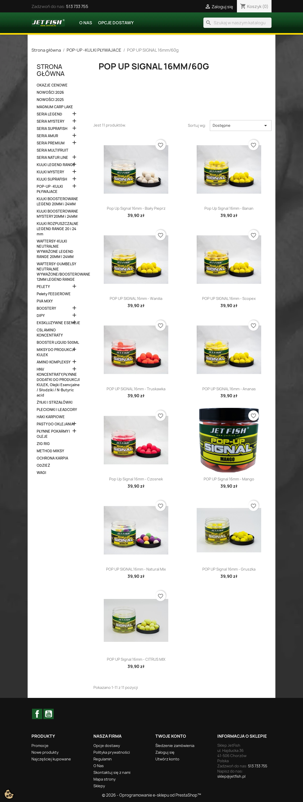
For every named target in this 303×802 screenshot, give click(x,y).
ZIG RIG (43, 443)
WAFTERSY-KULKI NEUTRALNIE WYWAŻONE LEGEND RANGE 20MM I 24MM (55, 249)
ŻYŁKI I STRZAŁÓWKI (55, 402)
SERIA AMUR (47, 136)
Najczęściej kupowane (51, 759)
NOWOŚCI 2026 (50, 92)
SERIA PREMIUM (51, 143)
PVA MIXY (45, 301)
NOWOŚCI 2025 (50, 99)
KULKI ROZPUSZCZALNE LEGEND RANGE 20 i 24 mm (57, 228)
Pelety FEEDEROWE (54, 294)
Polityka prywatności (111, 752)
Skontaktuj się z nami (111, 772)
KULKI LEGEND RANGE (56, 164)
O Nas (85, 23)
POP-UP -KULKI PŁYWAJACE (50, 189)
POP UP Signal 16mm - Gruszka (229, 569)
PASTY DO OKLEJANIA (55, 424)
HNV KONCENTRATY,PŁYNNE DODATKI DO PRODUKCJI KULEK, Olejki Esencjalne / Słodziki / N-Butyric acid (58, 382)
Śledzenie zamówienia (174, 745)
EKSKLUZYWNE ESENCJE (58, 323)
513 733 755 (77, 6)
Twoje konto (170, 736)
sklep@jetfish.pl (231, 776)
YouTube (48, 714)
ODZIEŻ (43, 465)
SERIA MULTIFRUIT (52, 150)
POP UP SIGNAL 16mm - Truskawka (136, 388)
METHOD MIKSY (50, 451)
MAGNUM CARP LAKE (55, 107)
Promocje (40, 745)
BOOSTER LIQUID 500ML (58, 342)
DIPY (41, 315)
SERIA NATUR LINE (52, 157)
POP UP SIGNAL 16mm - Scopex (229, 298)
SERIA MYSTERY (50, 121)
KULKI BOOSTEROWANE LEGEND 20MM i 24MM (57, 201)
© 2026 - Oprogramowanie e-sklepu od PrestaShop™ (151, 795)
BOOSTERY (46, 308)
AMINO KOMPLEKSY (53, 362)
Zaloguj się (164, 752)
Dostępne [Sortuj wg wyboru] (241, 125)
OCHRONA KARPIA (52, 458)
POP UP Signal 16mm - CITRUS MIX (136, 659)
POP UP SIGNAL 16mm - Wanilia (136, 298)
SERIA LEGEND (49, 114)
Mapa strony (104, 779)
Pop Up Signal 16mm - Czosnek (136, 479)
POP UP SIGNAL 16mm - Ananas (229, 388)
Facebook (37, 714)
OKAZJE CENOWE (52, 85)
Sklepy (99, 785)
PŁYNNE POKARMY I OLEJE (53, 434)
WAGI (41, 472)
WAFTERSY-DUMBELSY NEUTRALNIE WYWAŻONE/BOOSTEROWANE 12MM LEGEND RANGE (59, 272)
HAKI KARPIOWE (51, 417)
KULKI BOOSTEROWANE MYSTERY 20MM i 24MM (57, 214)
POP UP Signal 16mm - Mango (229, 479)
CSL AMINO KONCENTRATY (50, 333)
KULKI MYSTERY (50, 172)
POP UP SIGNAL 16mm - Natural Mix (136, 569)
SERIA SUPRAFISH (52, 128)
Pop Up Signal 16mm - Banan (228, 208)
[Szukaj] (237, 23)
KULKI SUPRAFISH (52, 179)
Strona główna (51, 70)
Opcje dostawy (116, 23)
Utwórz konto (167, 759)
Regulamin (102, 759)
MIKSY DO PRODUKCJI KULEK (56, 352)
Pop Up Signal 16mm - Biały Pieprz (136, 208)
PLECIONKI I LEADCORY (57, 409)
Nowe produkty (45, 752)
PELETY (43, 286)
